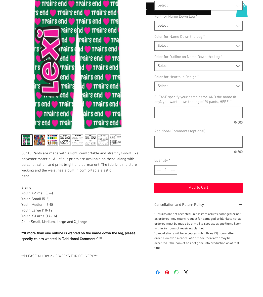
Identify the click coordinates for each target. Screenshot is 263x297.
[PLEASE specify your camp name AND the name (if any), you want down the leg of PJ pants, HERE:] (198, 112)
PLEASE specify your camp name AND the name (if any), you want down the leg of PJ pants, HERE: (195, 99)
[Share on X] (186, 272)
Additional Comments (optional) (179, 131)
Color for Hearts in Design (176, 77)
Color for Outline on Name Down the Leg (188, 57)
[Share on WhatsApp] (176, 272)
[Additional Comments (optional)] (198, 141)
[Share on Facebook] (158, 272)
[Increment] (173, 170)
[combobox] (198, 5)
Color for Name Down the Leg (179, 37)
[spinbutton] (166, 170)
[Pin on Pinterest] (167, 272)
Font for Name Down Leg (175, 16)
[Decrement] (158, 170)
